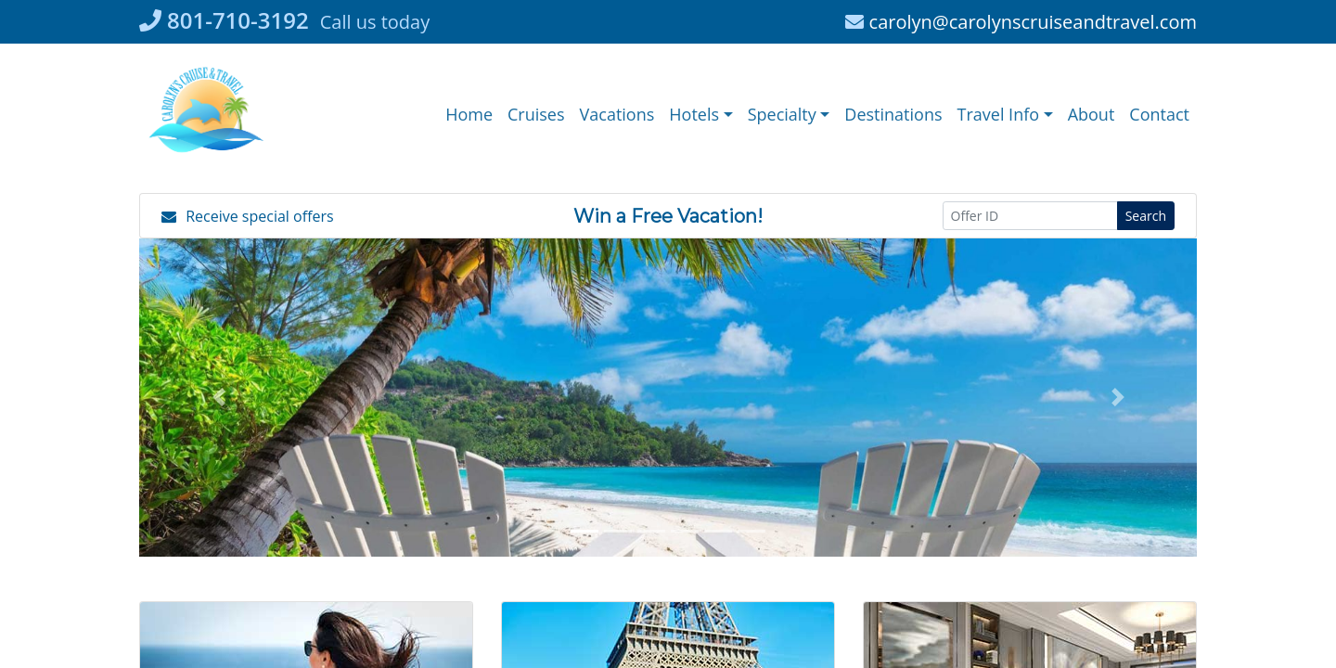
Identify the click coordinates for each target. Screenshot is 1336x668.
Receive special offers (247, 216)
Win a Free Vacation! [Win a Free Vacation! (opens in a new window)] (668, 216)
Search (1145, 216)
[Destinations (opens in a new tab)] (893, 115)
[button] (700, 115)
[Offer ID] (1030, 215)
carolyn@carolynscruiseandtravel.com (1021, 21)
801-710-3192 (224, 20)
